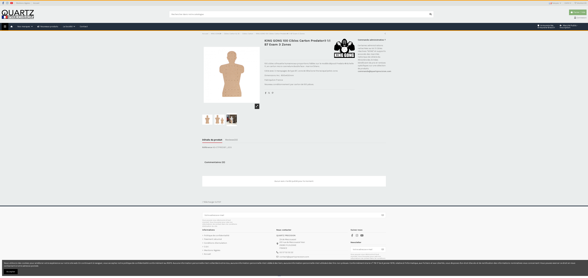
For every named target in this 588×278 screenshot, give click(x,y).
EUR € (568, 3)
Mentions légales (23, 3)
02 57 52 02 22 (286, 252)
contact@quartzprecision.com (294, 257)
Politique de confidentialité (216, 235)
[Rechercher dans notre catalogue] (430, 14)
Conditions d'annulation (215, 243)
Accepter (10, 271)
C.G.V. (206, 246)
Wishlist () (580, 3)
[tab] (231, 140)
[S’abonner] (383, 215)
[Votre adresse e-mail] (291, 215)
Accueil (36, 3)
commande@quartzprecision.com (374, 71)
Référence (207, 147)
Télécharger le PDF (211, 202)
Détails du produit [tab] (212, 139)
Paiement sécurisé (213, 239)
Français (555, 3)
